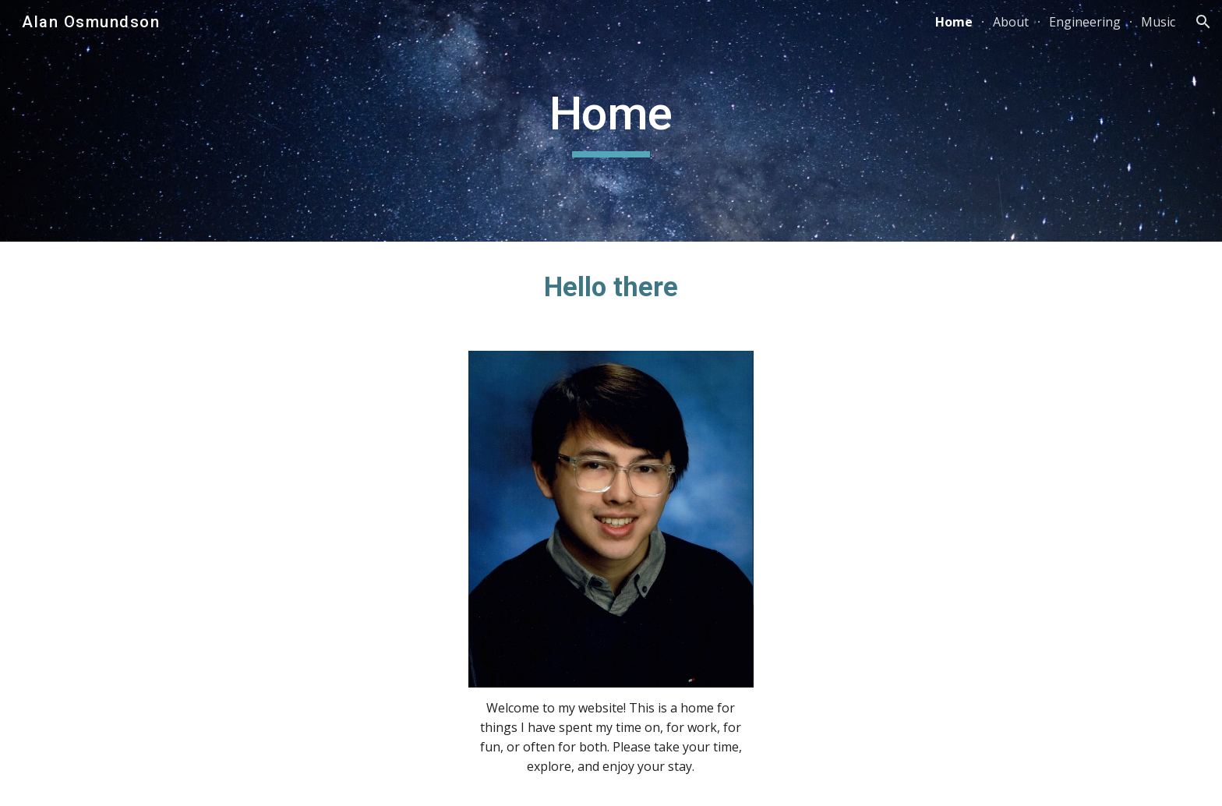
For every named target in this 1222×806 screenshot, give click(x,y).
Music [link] (1158, 21)
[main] (611, 121)
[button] (1203, 22)
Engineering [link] (1085, 21)
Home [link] (954, 21)
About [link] (1011, 21)
